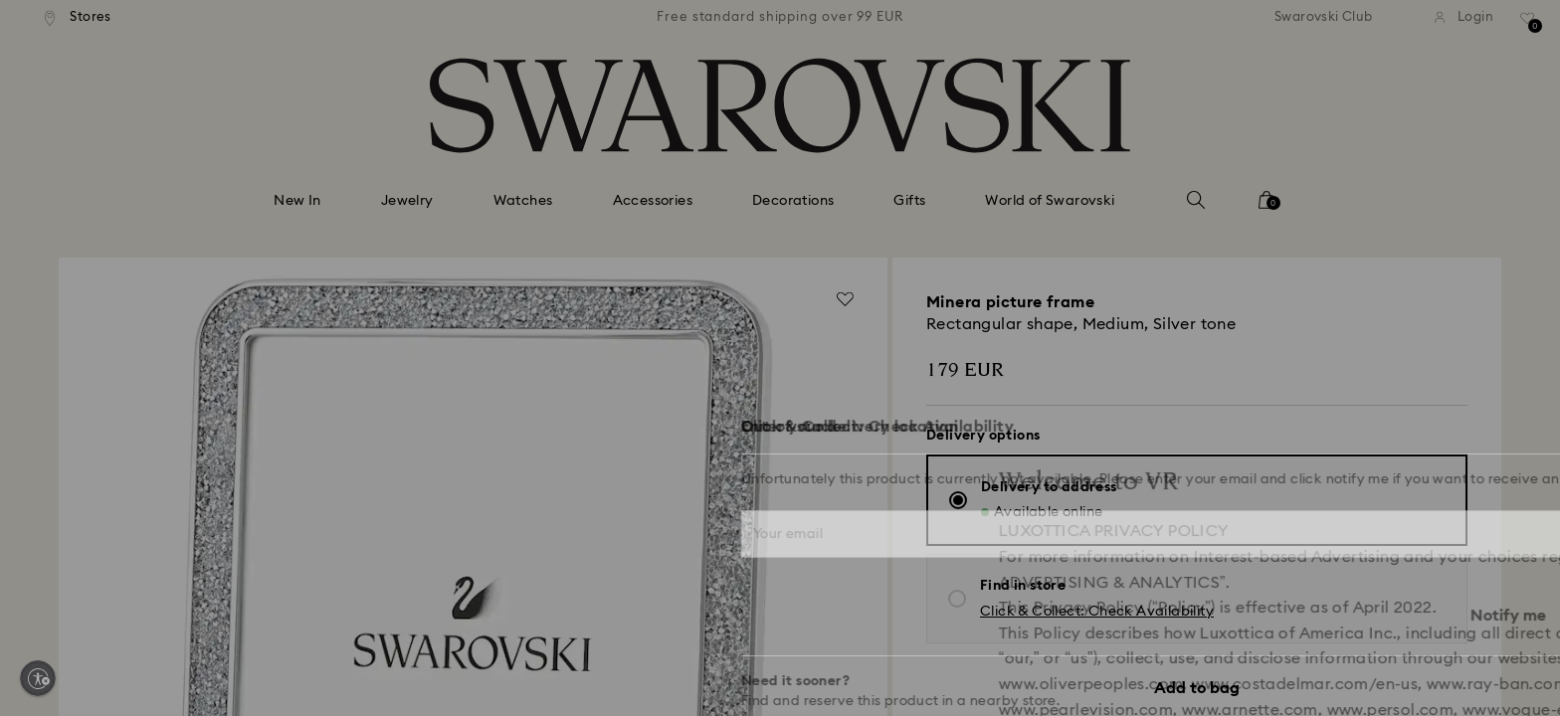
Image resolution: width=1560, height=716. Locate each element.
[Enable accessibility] (38, 678)
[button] (1107, 241)
